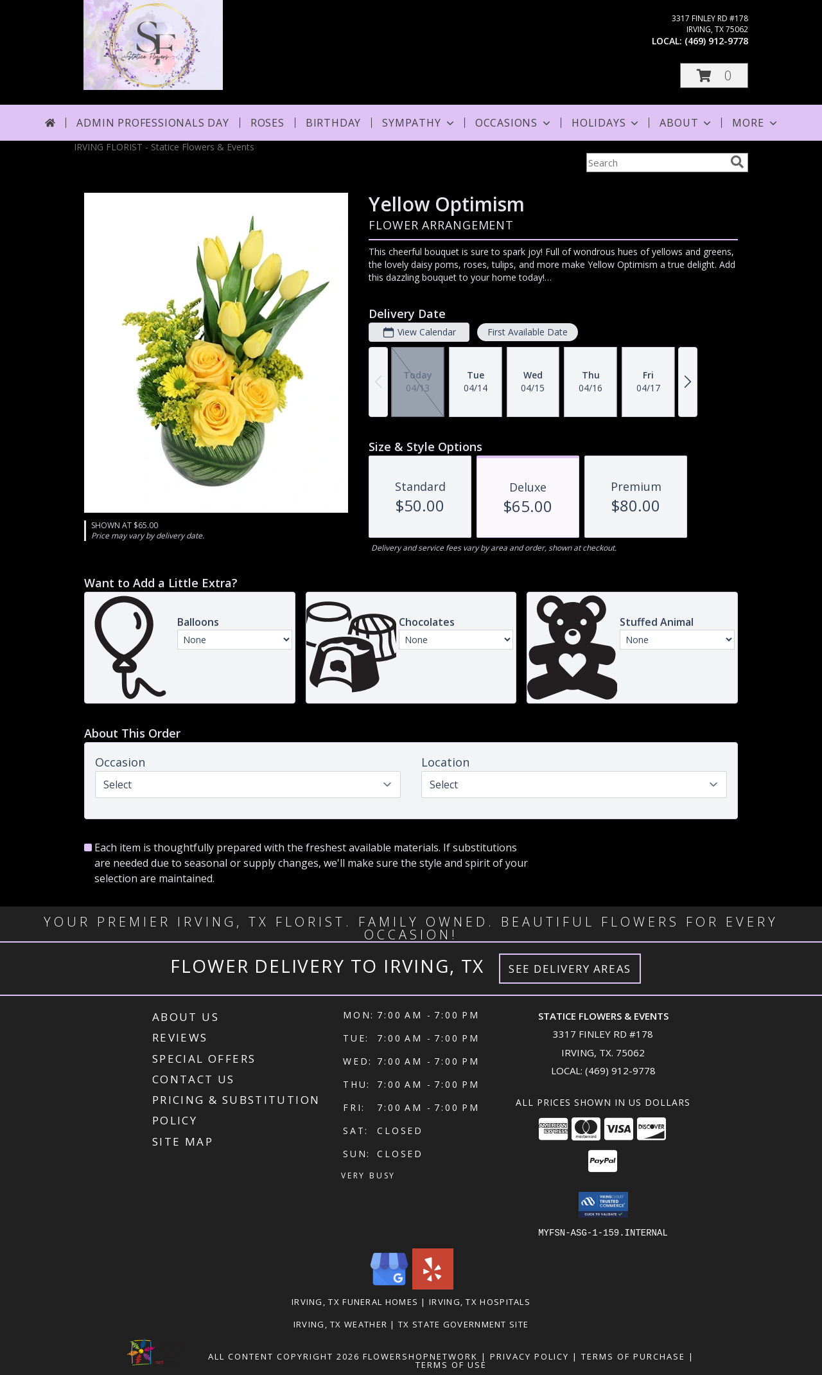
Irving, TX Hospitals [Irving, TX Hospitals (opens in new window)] (479, 1301)
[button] (714, 75)
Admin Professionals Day (152, 123)
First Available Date (527, 332)
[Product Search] (655, 163)
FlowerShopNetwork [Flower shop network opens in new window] (420, 1356)
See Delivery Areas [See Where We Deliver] (570, 968)
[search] (737, 162)
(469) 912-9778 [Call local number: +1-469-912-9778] (716, 41)
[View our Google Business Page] (389, 1285)
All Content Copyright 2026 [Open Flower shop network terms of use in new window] (284, 1356)
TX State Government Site (463, 1323)
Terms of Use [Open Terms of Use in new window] (451, 1364)
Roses (267, 123)
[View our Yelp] (432, 1285)
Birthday (333, 123)
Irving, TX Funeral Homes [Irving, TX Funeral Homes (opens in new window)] (355, 1301)
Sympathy (419, 123)
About (686, 123)
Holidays (606, 123)
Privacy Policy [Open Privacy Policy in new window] (529, 1356)
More (755, 123)
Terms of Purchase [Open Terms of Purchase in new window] (633, 1356)
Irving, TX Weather (340, 1323)
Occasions (514, 123)
